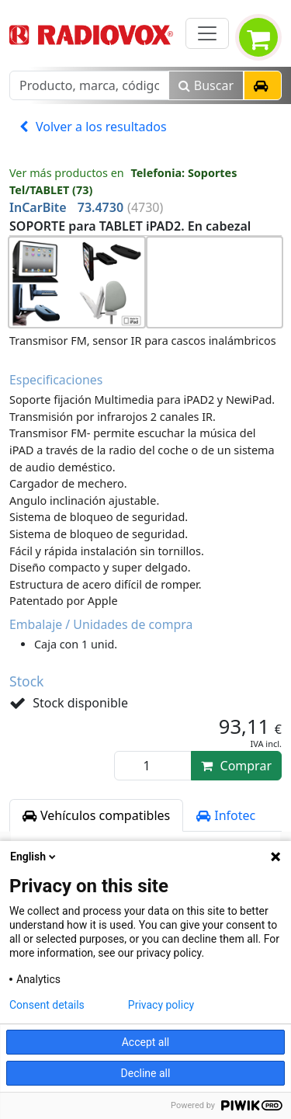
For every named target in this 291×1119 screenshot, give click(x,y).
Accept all (146, 1042)
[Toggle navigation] (207, 33)
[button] (263, 85)
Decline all (146, 1073)
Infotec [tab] (225, 815)
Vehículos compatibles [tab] (96, 815)
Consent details (47, 1005)
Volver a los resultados (93, 126)
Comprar (236, 765)
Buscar (206, 85)
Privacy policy (161, 1005)
